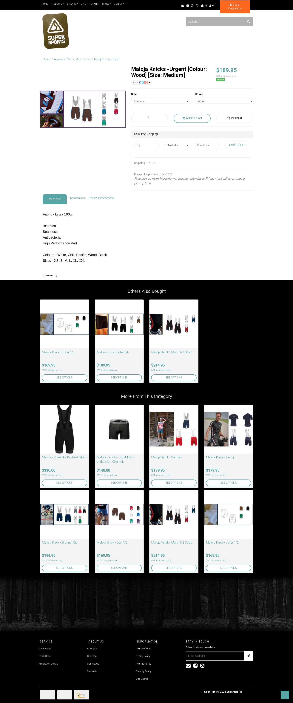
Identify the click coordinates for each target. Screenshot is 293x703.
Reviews (101, 198)
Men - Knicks (83, 59)
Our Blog (92, 656)
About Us (92, 648)
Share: (141, 82)
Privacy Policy (143, 656)
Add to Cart (192, 118)
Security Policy (143, 671)
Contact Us (93, 663)
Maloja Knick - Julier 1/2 (58, 352)
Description (54, 199)
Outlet (119, 4)
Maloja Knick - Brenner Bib (60, 542)
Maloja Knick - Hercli (220, 457)
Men (69, 59)
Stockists (92, 671)
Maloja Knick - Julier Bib (113, 352)
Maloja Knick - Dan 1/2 (112, 542)
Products (57, 4)
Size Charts (142, 679)
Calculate (237, 145)
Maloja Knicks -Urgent (107, 59)
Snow (106, 4)
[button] (285, 695)
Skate (95, 4)
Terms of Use (143, 648)
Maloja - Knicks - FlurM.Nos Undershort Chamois (115, 459)
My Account (44, 648)
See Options (64, 378)
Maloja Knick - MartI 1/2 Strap (171, 352)
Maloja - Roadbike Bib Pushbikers (64, 457)
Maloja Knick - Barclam (167, 457)
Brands (72, 4)
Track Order (45, 656)
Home (44, 4)
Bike (84, 4)
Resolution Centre (48, 663)
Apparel (58, 59)
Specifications (77, 198)
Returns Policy (143, 663)
